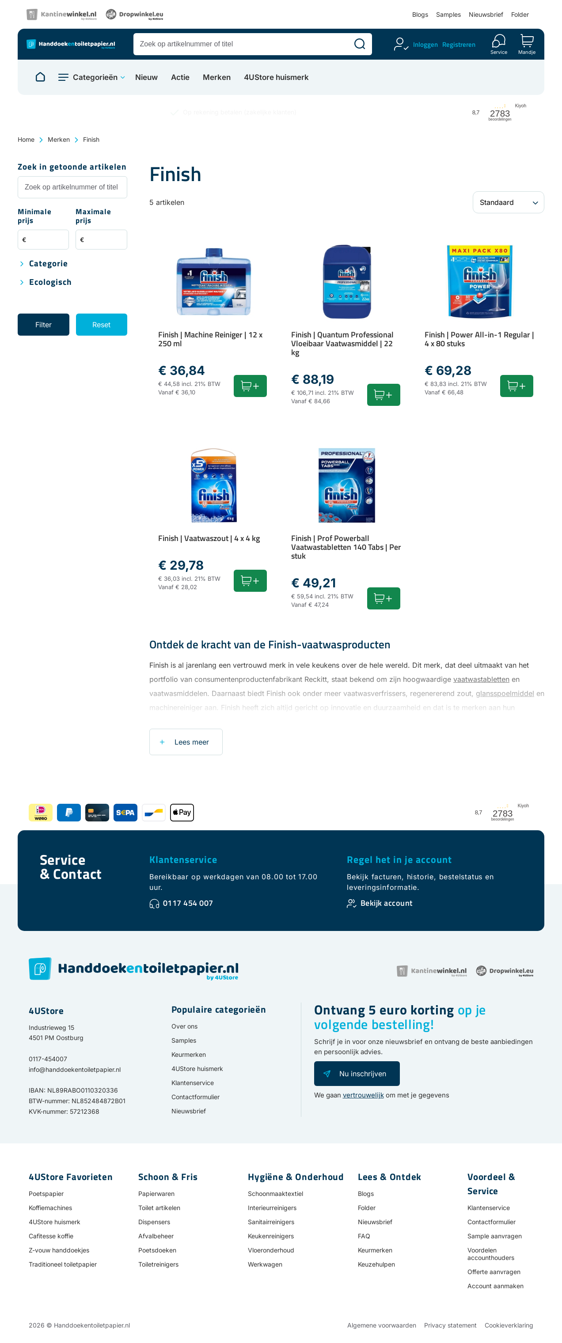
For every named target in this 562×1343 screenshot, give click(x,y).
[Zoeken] (360, 44)
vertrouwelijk (363, 1095)
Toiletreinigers (158, 1264)
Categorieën (95, 77)
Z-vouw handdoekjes (59, 1250)
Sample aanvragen (494, 1236)
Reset (101, 324)
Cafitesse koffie (51, 1236)
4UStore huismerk (276, 77)
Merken (217, 77)
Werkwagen (265, 1264)
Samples (448, 14)
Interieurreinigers (272, 1207)
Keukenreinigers (271, 1236)
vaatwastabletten (481, 679)
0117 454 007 (188, 903)
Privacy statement (450, 1325)
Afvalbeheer (156, 1236)
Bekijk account (387, 903)
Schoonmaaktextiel (275, 1193)
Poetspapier (46, 1193)
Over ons (184, 1026)
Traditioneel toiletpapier (63, 1264)
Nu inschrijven (362, 1073)
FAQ (364, 1236)
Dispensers (154, 1222)
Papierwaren (156, 1193)
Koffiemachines (50, 1207)
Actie (180, 77)
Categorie (48, 263)
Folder (520, 14)
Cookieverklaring (509, 1325)
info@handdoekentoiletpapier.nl (75, 1069)
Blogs (420, 14)
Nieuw (146, 77)
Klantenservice (183, 859)
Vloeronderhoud (271, 1250)
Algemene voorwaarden (381, 1325)
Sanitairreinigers (271, 1222)
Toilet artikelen (159, 1207)
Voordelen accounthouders (490, 1253)
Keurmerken (188, 1054)
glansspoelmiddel (505, 693)
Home (26, 139)
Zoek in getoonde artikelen (72, 167)
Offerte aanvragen (493, 1271)
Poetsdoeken (157, 1250)
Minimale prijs (35, 216)
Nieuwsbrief (486, 14)
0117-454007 (48, 1059)
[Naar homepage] (40, 77)
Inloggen (425, 44)
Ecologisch (50, 282)
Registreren (458, 44)
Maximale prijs (93, 216)
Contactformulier (195, 1097)
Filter (43, 324)
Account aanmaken (495, 1286)
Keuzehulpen (376, 1264)
